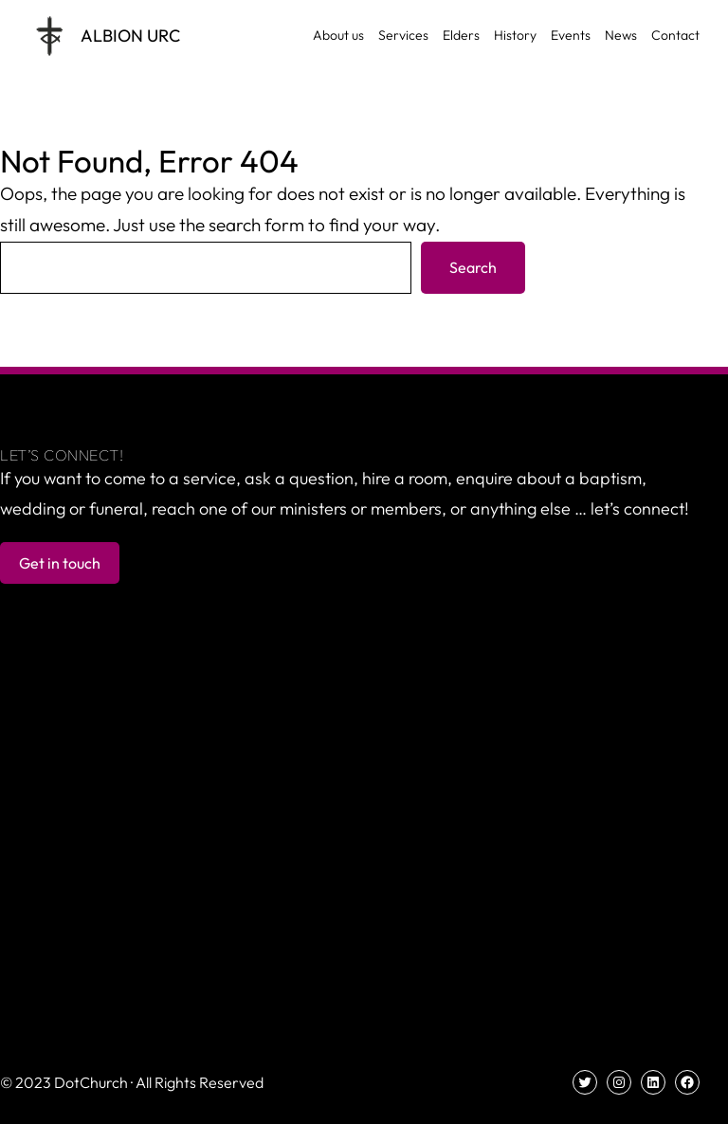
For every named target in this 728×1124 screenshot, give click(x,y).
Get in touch (59, 562)
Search (473, 267)
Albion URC (130, 35)
